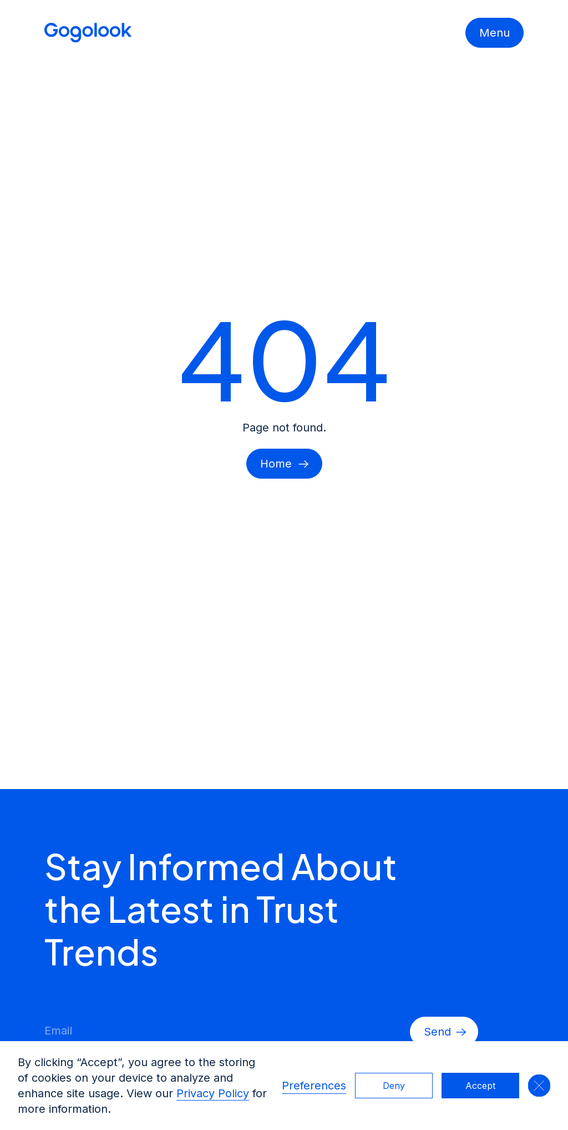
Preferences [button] (314, 1085)
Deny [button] (394, 1085)
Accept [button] (480, 1085)
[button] (539, 1085)
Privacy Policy (212, 1093)
